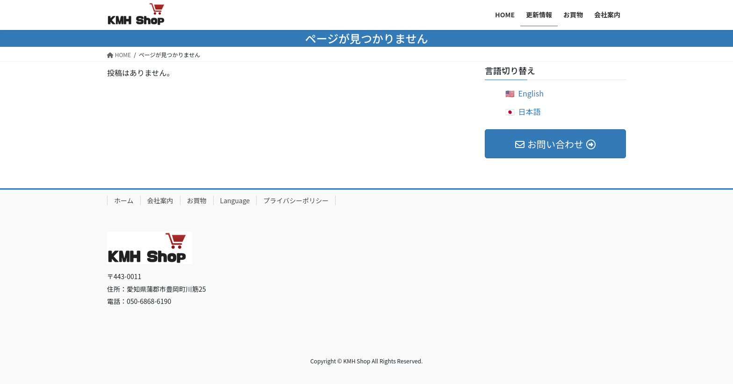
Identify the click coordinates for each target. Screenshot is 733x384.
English (531, 93)
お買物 (197, 200)
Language (235, 200)
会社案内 (160, 200)
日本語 (529, 111)
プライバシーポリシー (296, 200)
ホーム (124, 200)
